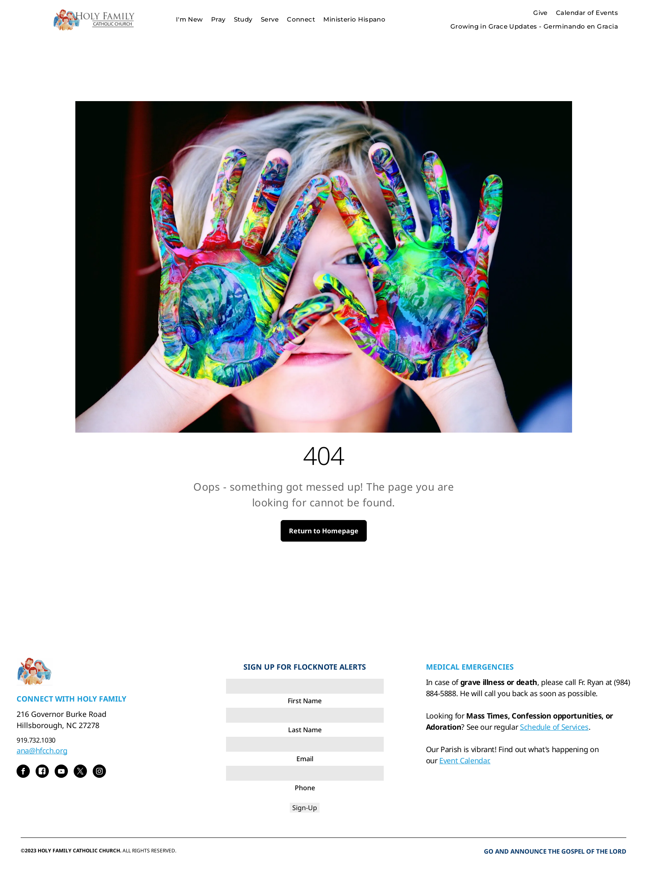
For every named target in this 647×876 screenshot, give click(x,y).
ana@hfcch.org (42, 750)
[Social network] (42, 772)
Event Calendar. (465, 760)
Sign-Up (304, 807)
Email (304, 758)
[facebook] (23, 772)
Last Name (305, 729)
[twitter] (80, 772)
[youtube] (61, 772)
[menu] (629, 19)
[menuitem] (189, 20)
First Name (305, 700)
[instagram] (99, 772)
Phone (305, 787)
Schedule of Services (554, 727)
